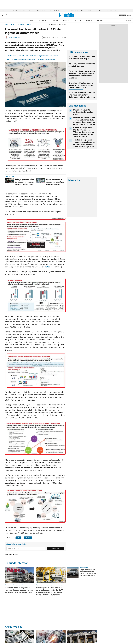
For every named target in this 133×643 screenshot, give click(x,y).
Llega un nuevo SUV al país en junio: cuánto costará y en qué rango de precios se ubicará (88, 572)
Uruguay (100, 20)
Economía (42, 20)
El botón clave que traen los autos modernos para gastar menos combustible (32, 56)
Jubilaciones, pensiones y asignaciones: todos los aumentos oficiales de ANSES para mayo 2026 (84, 143)
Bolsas (77, 184)
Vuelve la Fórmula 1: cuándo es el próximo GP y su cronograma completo (31, 59)
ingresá (129, 15)
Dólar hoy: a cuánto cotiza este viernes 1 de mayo (83, 112)
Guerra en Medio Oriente (55, 10)
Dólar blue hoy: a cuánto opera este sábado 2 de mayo (82, 57)
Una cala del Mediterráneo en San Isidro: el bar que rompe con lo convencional (81, 85)
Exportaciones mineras (19, 10)
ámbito (7, 24)
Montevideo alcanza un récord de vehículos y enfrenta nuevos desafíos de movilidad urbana (55, 181)
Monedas (71, 184)
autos (47, 267)
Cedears (93, 184)
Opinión (89, 20)
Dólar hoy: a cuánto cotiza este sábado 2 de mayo (82, 65)
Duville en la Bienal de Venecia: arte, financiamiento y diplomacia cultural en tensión (82, 94)
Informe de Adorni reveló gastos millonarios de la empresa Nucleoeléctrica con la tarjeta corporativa (84, 120)
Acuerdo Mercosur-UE (72, 10)
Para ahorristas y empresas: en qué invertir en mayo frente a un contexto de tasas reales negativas (82, 74)
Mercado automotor (86, 10)
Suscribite (55, 548)
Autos (29, 24)
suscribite (122, 15)
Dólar (32, 20)
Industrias (28, 538)
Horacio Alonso (15, 37)
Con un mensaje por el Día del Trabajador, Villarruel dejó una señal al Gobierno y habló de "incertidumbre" (83, 132)
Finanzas (55, 20)
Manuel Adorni (41, 10)
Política (66, 20)
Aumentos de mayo (110, 10)
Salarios (31, 10)
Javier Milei (99, 10)
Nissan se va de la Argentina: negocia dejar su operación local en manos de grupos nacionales (19, 590)
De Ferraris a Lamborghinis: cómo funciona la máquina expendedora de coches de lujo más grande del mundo (24, 181)
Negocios (77, 20)
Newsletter (128, 20)
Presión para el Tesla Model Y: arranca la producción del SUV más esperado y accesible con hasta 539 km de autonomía (49, 591)
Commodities (85, 184)
